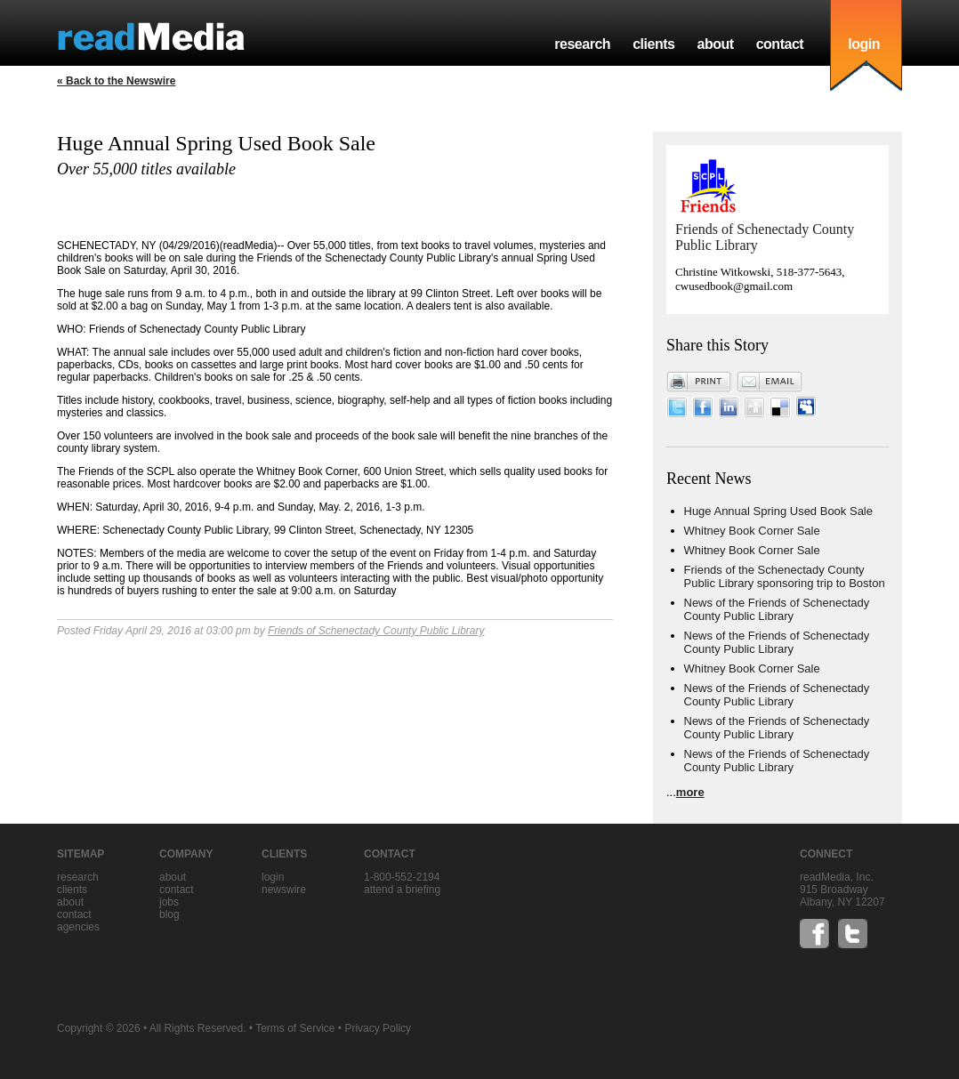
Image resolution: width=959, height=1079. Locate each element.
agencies (78, 927)
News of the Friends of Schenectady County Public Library (777, 609)
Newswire (284, 889)
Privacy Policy (377, 1028)
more (690, 792)
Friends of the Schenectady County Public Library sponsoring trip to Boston (784, 576)
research (582, 44)
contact (780, 44)
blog (169, 914)
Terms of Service (294, 1028)
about (715, 44)
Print (699, 381)
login (864, 44)
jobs (169, 902)
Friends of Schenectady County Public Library (376, 630)
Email (769, 381)
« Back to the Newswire (116, 81)
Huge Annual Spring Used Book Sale (778, 511)
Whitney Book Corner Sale (752, 530)
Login (273, 877)
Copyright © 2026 (99, 1028)
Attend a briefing (402, 889)
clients (653, 44)
